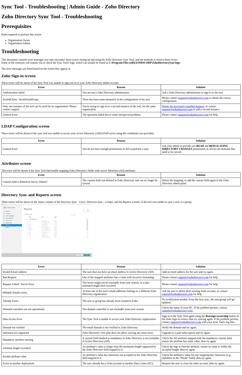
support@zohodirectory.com (193, 97)
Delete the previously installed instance (183, 106)
